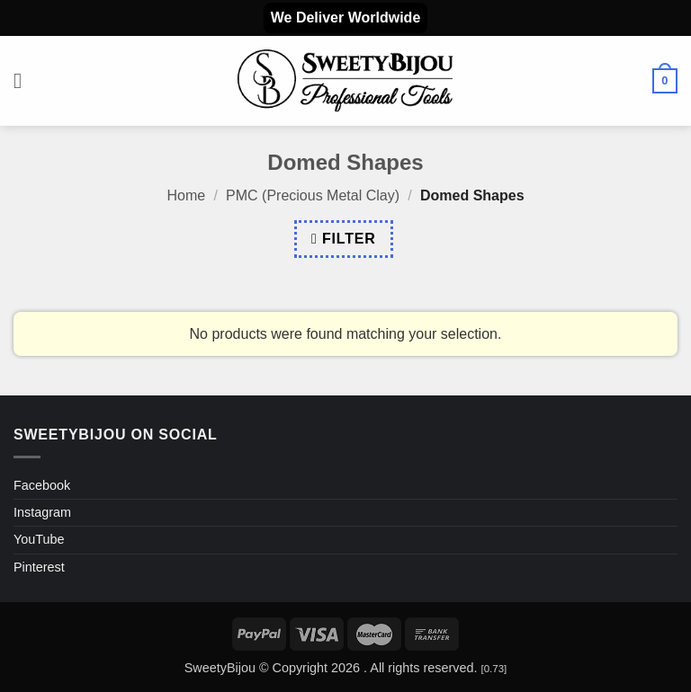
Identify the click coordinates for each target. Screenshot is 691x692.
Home (185, 195)
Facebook (41, 485)
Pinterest (39, 567)
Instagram (42, 512)
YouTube (39, 539)
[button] (24, 80)
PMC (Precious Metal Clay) (312, 195)
